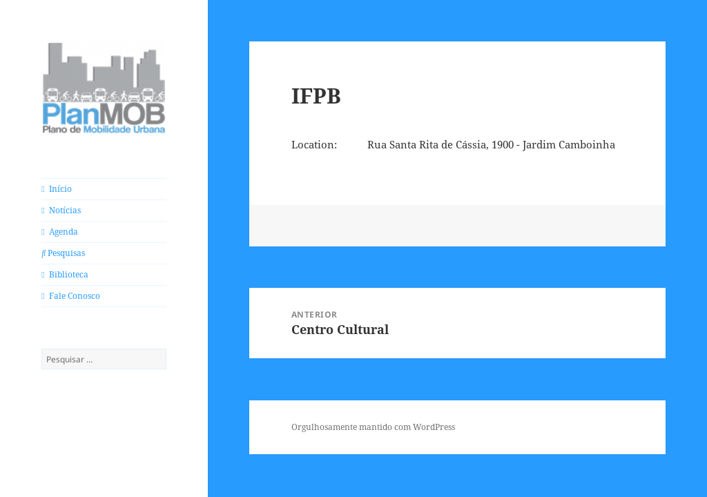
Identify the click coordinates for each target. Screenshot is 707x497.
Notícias (60, 210)
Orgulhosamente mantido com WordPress (373, 427)
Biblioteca (64, 274)
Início (56, 189)
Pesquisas (63, 253)
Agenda (59, 231)
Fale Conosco (70, 296)
